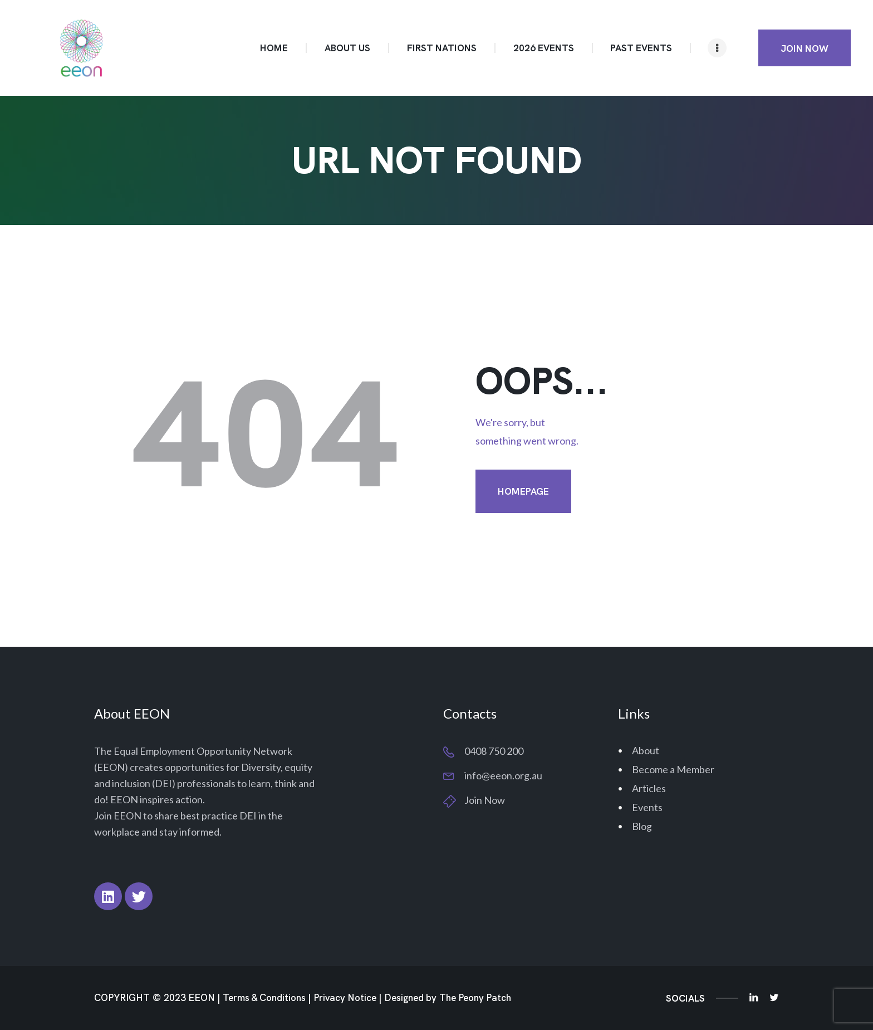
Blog (642, 826)
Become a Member (673, 769)
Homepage (523, 491)
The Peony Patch (475, 998)
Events (647, 807)
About (645, 750)
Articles (649, 788)
